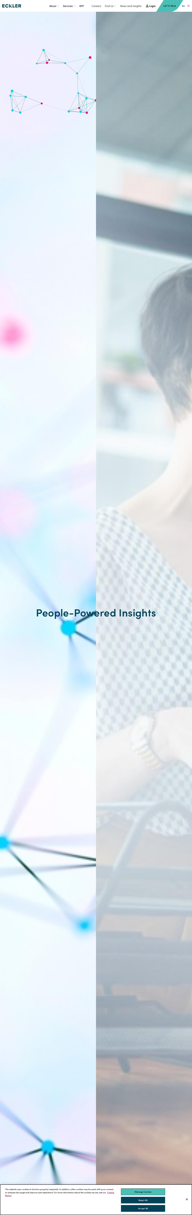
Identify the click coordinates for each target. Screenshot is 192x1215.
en (183, 6)
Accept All (143, 1208)
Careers (96, 6)
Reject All (143, 1200)
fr (189, 6)
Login (152, 6)
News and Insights (130, 6)
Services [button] (68, 6)
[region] (96, 1199)
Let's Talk (169, 5)
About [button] (52, 6)
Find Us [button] (109, 6)
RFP (81, 6)
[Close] (186, 1199)
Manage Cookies (143, 1191)
